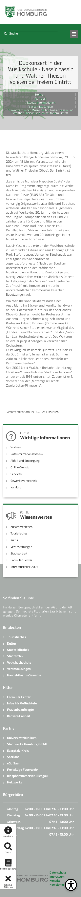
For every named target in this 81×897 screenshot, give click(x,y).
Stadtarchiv (15, 656)
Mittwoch (14, 822)
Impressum (56, 877)
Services (16, 474)
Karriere (16, 487)
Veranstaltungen (21, 547)
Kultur (14, 540)
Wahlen (16, 447)
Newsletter (56, 885)
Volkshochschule (19, 663)
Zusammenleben (22, 527)
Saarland (13, 757)
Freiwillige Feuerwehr (22, 770)
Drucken (53, 412)
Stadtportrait (19, 553)
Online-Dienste (20, 467)
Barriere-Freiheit (18, 716)
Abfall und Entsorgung (25, 461)
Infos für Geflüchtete (22, 703)
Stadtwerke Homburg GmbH (27, 744)
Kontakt (54, 881)
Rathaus (40, 99)
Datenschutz (57, 873)
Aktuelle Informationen (40, 103)
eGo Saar (13, 763)
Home (39, 95)
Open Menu (74, 34)
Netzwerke (14, 782)
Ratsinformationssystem (27, 454)
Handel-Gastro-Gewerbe (24, 675)
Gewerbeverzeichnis (24, 481)
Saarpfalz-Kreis (18, 751)
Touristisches (19, 533)
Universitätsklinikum (22, 738)
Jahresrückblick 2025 (24, 567)
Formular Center (21, 560)
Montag (12, 809)
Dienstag (13, 815)
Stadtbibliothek (18, 650)
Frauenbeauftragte (20, 710)
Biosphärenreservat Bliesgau (27, 776)
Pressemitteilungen (40, 107)
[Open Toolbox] (71, 885)
